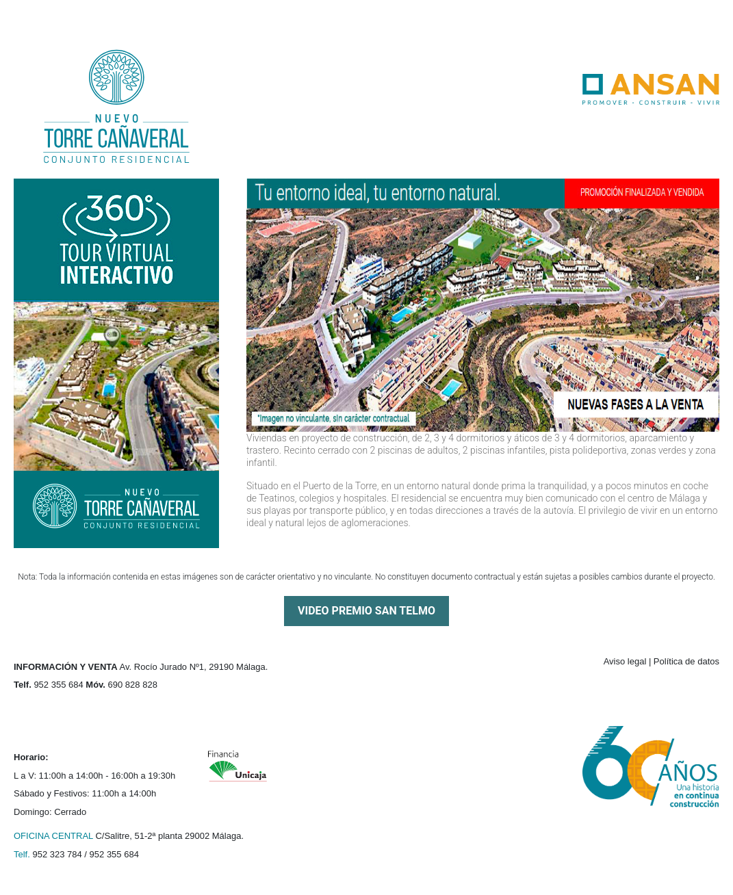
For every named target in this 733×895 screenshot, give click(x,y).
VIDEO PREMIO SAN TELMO (366, 610)
